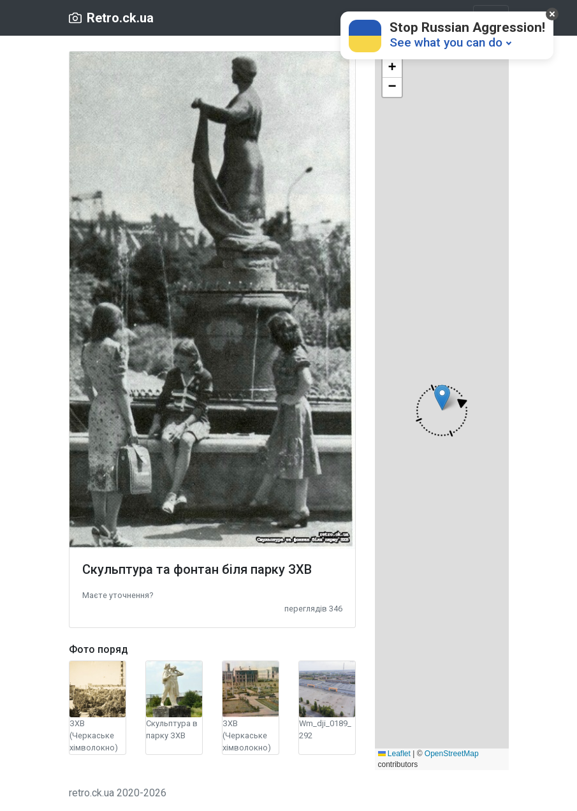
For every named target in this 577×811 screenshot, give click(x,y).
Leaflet (394, 753)
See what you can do (446, 42)
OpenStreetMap (452, 753)
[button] (117, 594)
